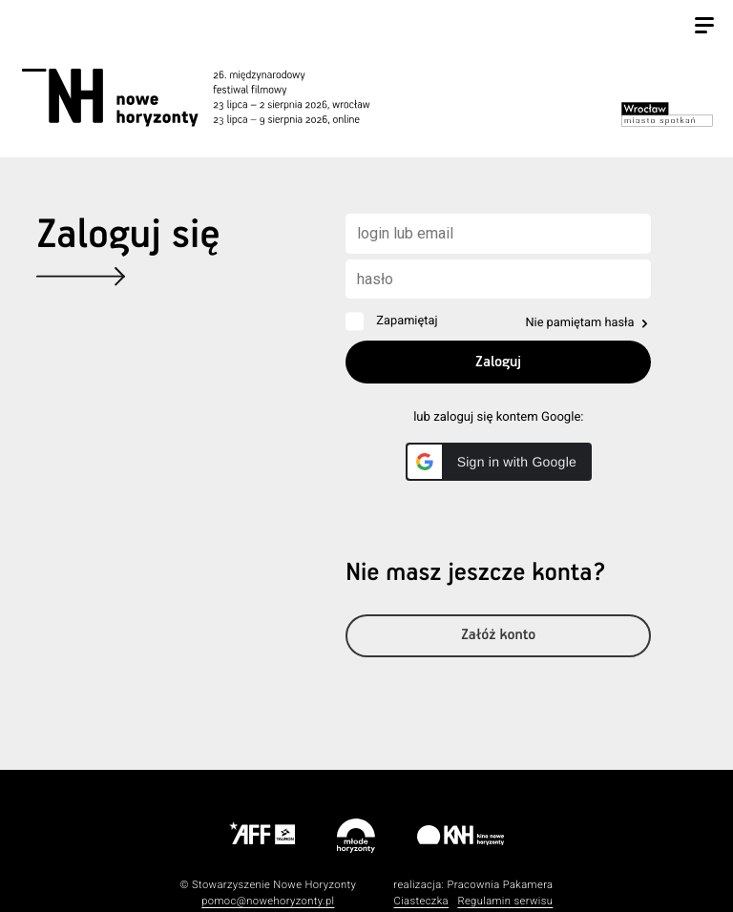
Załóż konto (498, 636)
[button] (499, 462)
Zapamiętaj (406, 321)
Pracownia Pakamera (500, 885)
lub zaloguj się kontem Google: (498, 417)
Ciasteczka (421, 901)
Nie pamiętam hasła (579, 323)
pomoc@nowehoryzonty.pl (267, 901)
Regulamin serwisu (505, 901)
